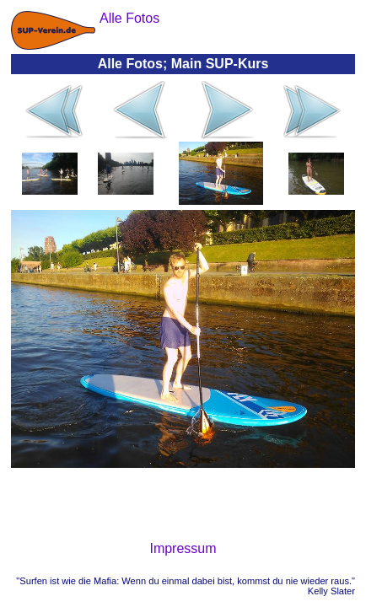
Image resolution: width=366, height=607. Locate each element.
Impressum (182, 548)
